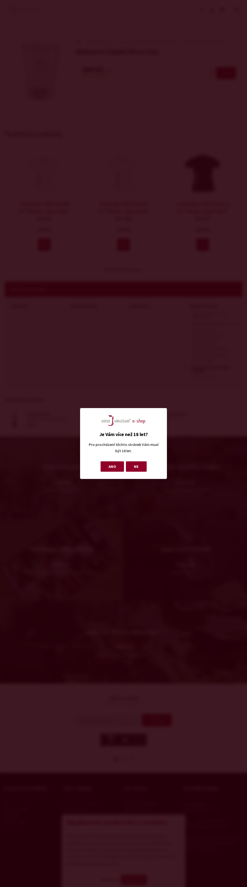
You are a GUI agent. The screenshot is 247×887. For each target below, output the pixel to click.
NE (136, 466)
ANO (112, 466)
